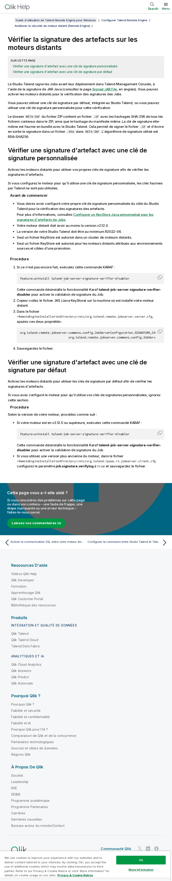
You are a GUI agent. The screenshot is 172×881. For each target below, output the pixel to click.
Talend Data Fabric (25, 646)
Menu (166, 8)
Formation (18, 586)
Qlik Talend (19, 633)
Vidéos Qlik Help (24, 573)
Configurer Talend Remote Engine (124, 20)
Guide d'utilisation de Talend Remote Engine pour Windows (55, 20)
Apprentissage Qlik (26, 592)
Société (17, 775)
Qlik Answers (21, 670)
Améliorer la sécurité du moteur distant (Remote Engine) (52, 26)
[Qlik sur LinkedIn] (148, 848)
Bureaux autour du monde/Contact (37, 825)
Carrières (18, 813)
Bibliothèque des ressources (33, 605)
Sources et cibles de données (34, 748)
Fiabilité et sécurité (26, 710)
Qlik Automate (22, 683)
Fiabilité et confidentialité (30, 716)
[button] (160, 277)
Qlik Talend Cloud (24, 640)
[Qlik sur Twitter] (139, 848)
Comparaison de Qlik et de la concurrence (43, 735)
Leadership (20, 781)
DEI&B (15, 794)
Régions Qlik (20, 754)
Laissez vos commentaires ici (36, 523)
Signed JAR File (104, 89)
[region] (85, 866)
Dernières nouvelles (26, 819)
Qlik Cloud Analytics (26, 664)
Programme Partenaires (29, 806)
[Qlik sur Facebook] (156, 848)
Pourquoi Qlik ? (22, 704)
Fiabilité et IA (21, 723)
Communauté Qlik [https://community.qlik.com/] (116, 848)
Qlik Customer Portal (27, 599)
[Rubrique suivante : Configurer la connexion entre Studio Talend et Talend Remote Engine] (128, 542)
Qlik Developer (22, 580)
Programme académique (30, 800)
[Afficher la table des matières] (9, 20)
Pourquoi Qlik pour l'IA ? (29, 729)
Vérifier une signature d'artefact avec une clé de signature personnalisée (65, 66)
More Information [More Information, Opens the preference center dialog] (141, 869)
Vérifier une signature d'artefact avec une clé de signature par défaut (62, 72)
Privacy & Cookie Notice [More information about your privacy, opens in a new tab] (75, 875)
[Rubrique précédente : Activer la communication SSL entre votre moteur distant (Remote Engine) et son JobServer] (43, 542)
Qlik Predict (20, 677)
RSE (14, 788)
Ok (141, 860)
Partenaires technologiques (32, 742)
